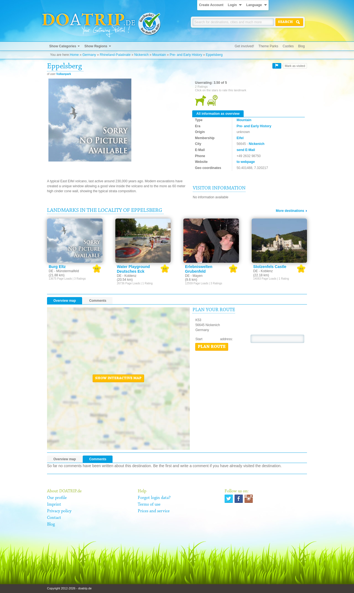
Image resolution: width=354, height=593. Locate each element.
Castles (288, 46)
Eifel (239, 138)
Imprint (54, 504)
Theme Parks (268, 46)
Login (232, 5)
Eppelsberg (214, 55)
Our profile (57, 498)
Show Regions (95, 46)
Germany (89, 55)
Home (74, 55)
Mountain (159, 55)
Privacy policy (59, 511)
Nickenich (141, 55)
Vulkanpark (63, 74)
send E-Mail (245, 150)
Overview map (64, 301)
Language (254, 5)
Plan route (212, 347)
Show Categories (62, 46)
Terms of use (149, 504)
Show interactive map (118, 378)
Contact (54, 518)
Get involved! (244, 46)
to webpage (245, 162)
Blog (301, 46)
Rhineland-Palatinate (115, 55)
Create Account (211, 5)
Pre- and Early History (186, 55)
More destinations (290, 211)
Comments (97, 301)
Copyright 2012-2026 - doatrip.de (69, 588)
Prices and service (154, 511)
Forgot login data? (154, 498)
